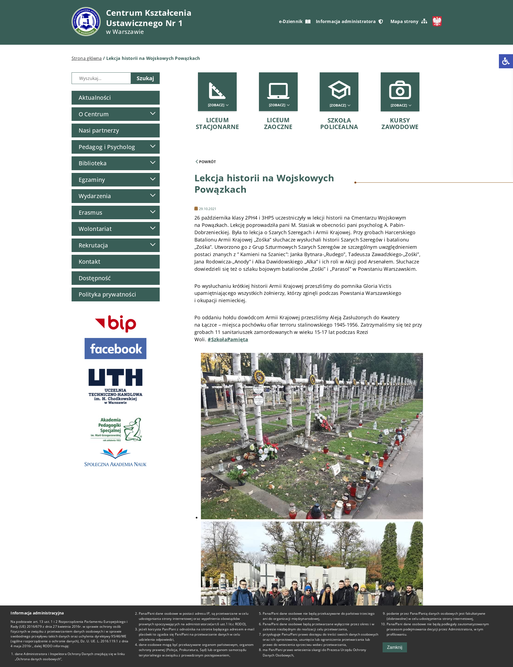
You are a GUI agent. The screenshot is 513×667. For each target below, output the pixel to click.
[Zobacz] (218, 105)
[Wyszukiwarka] (101, 78)
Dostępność (95, 278)
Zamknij (394, 647)
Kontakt (90, 261)
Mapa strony (408, 21)
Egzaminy (92, 179)
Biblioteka (93, 163)
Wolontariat (95, 229)
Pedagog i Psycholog (107, 147)
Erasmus (90, 212)
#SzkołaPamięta (228, 339)
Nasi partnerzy (99, 130)
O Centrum (94, 114)
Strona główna (87, 58)
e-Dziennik (294, 21)
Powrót (205, 161)
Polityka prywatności (107, 294)
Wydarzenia (95, 196)
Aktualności (95, 97)
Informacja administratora (349, 21)
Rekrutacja (93, 245)
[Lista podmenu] (153, 113)
